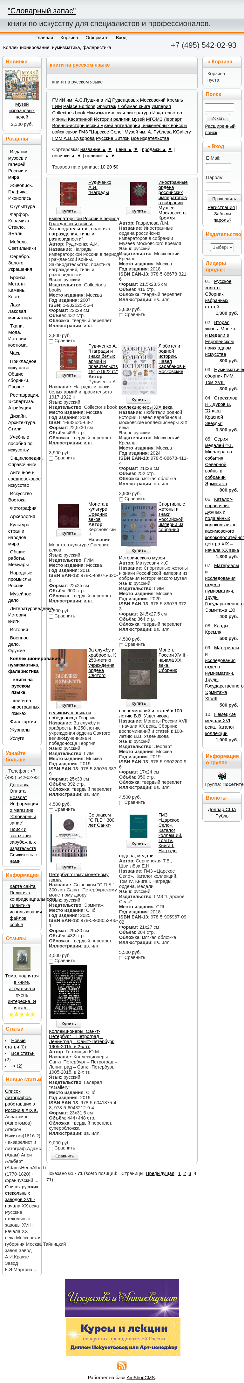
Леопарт (173, 119)
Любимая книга (134, 106)
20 (109, 166)
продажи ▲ (154, 149)
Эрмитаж (106, 106)
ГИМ (57, 106)
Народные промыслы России (20, 579)
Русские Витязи (113, 138)
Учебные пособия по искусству (20, 443)
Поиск (213, 94)
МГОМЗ (154, 119)
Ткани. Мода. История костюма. (18, 335)
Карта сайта (23, 886)
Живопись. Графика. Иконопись (20, 192)
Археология (22, 516)
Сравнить (64, 1156)
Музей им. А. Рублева (148, 131)
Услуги (17, 738)
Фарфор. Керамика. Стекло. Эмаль (19, 224)
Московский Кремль (161, 100)
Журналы (20, 729)
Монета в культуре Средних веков (98, 511)
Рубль (221, 815)
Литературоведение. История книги (22, 615)
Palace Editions (79, 106)
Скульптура (22, 206)
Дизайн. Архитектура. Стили (22, 422)
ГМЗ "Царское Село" (101, 131)
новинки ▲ (64, 155)
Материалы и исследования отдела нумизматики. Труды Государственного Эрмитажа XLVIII (224, 673)
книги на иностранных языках (24, 707)
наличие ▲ (97, 155)
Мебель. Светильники (22, 245)
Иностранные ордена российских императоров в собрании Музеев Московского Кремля (173, 200)
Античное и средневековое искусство (22, 479)
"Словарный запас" (42, 10)
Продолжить (224, 198)
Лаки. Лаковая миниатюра (20, 311)
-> (13, 1066)
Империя (161, 106)
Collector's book (68, 112)
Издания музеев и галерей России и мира (18, 164)
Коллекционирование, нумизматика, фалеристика (57, 47)
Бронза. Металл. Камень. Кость (17, 287)
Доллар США (222, 809)
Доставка (20, 784)
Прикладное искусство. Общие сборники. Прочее (22, 374)
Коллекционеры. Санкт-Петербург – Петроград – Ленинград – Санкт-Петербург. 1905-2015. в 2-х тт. (81, 1039)
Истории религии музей (119, 119)
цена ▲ (124, 149)
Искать (218, 118)
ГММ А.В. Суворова (73, 138)
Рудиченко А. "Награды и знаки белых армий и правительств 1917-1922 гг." (103, 358)
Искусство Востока (20, 496)
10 (102, 166)
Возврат (18, 797)
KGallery (182, 131)
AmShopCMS (141, 1377)
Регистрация (221, 207)
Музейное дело (19, 597)
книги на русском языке (22, 686)
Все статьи (23, 1053)
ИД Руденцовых (122, 100)
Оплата (17, 791)
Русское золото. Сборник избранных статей (218, 294)
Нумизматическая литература (118, 112)
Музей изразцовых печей (22, 110)
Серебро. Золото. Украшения (20, 263)
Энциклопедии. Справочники (22, 461)
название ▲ (93, 149)
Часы (16, 353)
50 (115, 166)
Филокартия (23, 721)
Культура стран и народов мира (19, 534)
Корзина (222, 61)
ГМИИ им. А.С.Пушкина (77, 100)
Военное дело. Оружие (18, 644)
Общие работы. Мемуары (18, 558)
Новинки (17, 61)
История (19, 629)
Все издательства (150, 138)
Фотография (23, 508)
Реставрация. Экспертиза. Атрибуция (22, 401)
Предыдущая (160, 1173)
